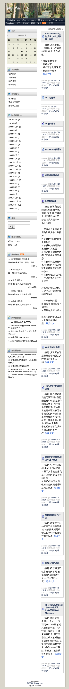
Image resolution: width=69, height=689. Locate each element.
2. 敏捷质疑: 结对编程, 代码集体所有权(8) (22, 361)
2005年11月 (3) (14, 201)
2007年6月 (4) (14, 173)
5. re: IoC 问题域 (15, 301)
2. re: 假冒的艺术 (15, 269)
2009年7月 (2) (14, 134)
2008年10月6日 (56, 29)
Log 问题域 (50, 123)
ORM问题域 (50, 201)
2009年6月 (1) (14, 137)
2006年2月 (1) (14, 191)
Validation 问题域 (53, 149)
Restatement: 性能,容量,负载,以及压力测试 (53, 36)
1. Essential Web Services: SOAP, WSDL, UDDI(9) (22, 356)
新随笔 (26, 23)
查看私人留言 (14, 106)
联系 (33, 23)
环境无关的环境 (52, 563)
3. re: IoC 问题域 (15, 280)
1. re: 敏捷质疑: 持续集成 (18, 259)
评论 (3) (52, 111)
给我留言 (12, 99)
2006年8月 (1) (14, 184)
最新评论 (12, 85)
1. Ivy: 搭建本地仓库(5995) (19, 322)
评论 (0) (52, 85)
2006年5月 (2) (14, 187)
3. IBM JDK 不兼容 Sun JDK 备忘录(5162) (22, 332)
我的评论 (12, 77)
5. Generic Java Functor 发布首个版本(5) (22, 376)
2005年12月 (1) (14, 198)
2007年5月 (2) (14, 177)
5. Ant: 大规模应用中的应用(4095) (22, 341)
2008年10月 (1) (14, 141)
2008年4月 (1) (14, 148)
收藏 (46, 88)
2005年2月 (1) (14, 208)
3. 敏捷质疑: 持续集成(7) (18, 366)
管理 (51, 23)
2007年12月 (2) (14, 162)
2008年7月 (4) (14, 145)
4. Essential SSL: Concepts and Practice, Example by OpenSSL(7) (22, 370)
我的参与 (12, 81)
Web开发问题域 (52, 347)
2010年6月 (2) (14, 123)
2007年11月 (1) (14, 166)
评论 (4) (52, 163)
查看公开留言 (14, 102)
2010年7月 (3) (14, 120)
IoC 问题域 (50, 98)
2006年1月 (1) (14, 194)
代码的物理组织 (52, 175)
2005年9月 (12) (14, 205)
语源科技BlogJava (35, 683)
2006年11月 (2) (14, 180)
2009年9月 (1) (14, 130)
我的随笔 (12, 74)
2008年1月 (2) (14, 159)
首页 (18, 23)
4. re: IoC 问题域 (15, 291)
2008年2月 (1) (14, 155)
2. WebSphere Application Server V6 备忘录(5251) (22, 326)
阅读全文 (47, 74)
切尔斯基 (13, 8)
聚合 (39, 23)
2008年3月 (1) (14, 152)
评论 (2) (52, 189)
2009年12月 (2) (14, 127)
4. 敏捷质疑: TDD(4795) (18, 337)
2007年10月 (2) (14, 169)
